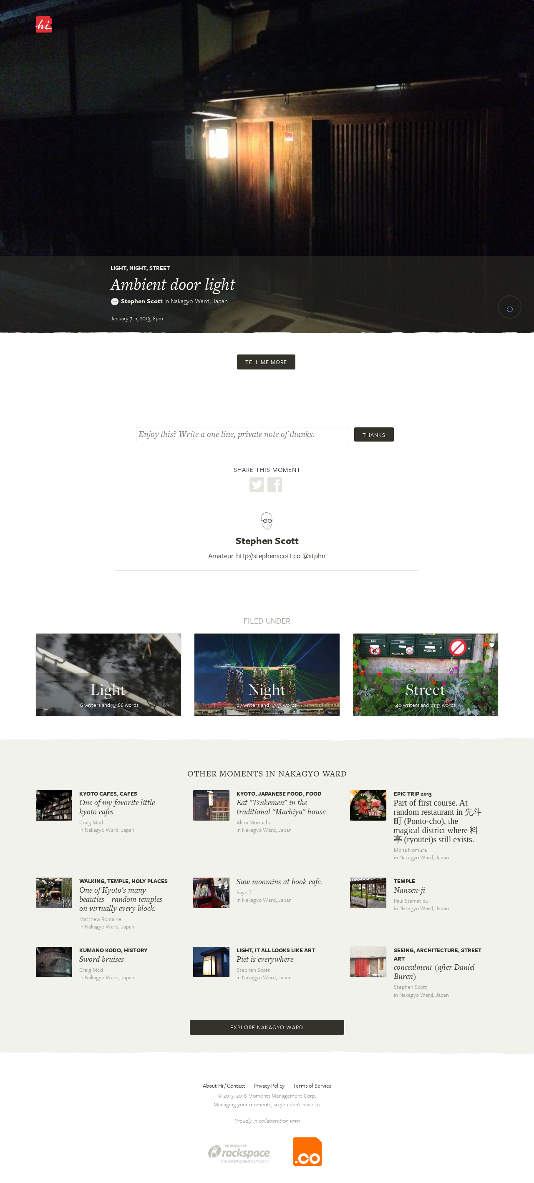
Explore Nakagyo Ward (266, 1027)
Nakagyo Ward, (199, 300)
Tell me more (266, 362)
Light (118, 268)
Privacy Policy (269, 1085)
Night (137, 268)
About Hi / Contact (224, 1085)
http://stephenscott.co (268, 555)
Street (159, 268)
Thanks (374, 435)
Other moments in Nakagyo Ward (267, 774)
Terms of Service (312, 1085)
